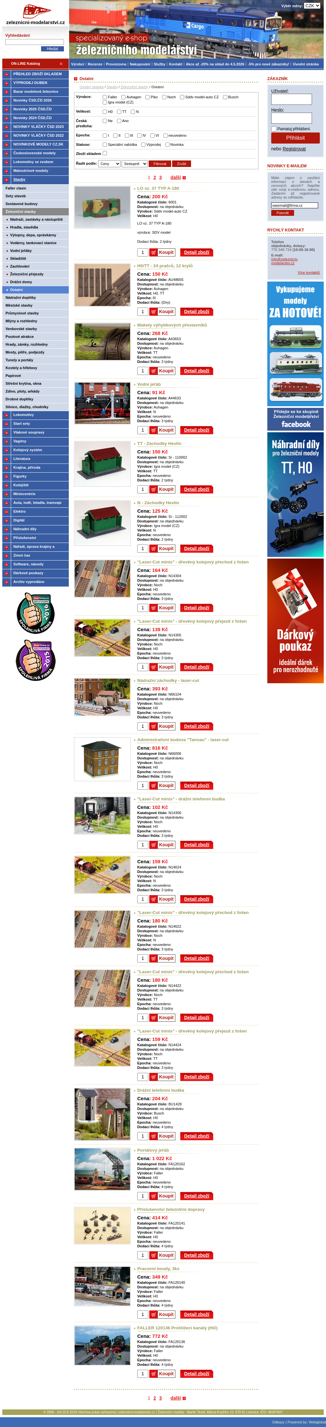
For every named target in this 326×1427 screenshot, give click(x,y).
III (131, 135)
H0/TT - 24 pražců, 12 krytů (165, 265)
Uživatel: (280, 91)
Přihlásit (295, 138)
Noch (171, 97)
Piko (154, 97)
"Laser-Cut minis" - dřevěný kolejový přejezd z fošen (192, 621)
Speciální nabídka (122, 144)
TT (124, 112)
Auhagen (133, 97)
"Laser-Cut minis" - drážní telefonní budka (181, 799)
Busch (233, 97)
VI (157, 135)
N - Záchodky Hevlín (158, 502)
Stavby (112, 87)
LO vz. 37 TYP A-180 (158, 188)
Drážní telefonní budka (160, 1090)
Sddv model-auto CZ (202, 97)
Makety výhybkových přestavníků (172, 325)
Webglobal (317, 1422)
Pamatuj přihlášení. (294, 129)
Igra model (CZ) (120, 102)
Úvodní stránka (92, 87)
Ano (125, 121)
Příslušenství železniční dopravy (171, 1209)
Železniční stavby (134, 87)
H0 (110, 112)
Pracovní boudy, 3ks (158, 1268)
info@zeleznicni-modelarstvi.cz (284, 261)
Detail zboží (196, 252)
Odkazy (278, 1422)
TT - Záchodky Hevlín (159, 443)
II (119, 135)
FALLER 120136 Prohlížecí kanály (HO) (177, 1327)
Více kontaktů (309, 272)
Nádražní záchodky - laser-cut (168, 680)
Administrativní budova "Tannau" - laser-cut (183, 739)
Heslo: (277, 110)
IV (144, 135)
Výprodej (153, 144)
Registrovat (294, 148)
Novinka (177, 144)
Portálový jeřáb (153, 1150)
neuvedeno (177, 135)
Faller (112, 97)
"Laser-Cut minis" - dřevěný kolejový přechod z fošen (193, 562)
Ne (110, 121)
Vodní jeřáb (149, 384)
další (175, 177)
